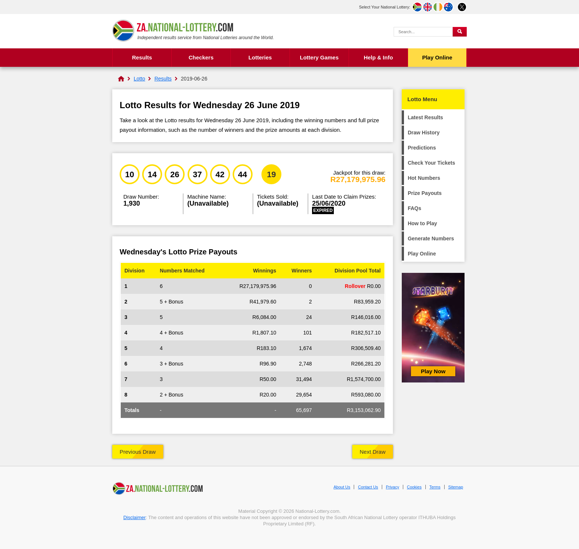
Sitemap (455, 487)
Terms (435, 487)
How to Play (422, 223)
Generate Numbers (431, 238)
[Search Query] (423, 32)
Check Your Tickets (431, 163)
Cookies (414, 487)
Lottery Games (319, 57)
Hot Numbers (424, 178)
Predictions (422, 148)
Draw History (423, 132)
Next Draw (373, 452)
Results (142, 57)
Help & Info (378, 57)
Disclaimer (134, 517)
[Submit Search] (460, 32)
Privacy (392, 487)
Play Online (437, 57)
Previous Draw (138, 452)
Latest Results (425, 117)
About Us (341, 487)
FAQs (414, 208)
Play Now (433, 371)
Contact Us (368, 487)
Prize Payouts (425, 193)
